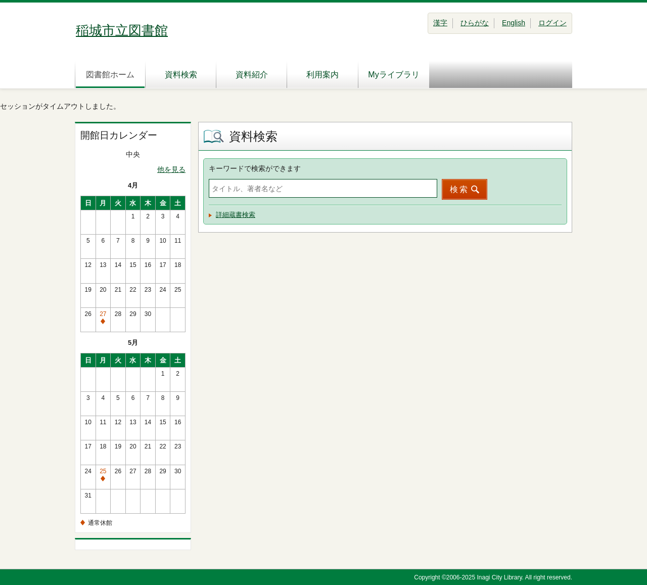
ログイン (552, 23)
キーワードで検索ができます (255, 168)
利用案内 (322, 74)
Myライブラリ (393, 74)
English (513, 23)
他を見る (171, 169)
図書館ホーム (110, 74)
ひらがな (474, 23)
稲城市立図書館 (122, 30)
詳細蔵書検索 (235, 214)
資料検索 (181, 74)
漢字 (440, 23)
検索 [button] (459, 189)
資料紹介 (252, 74)
